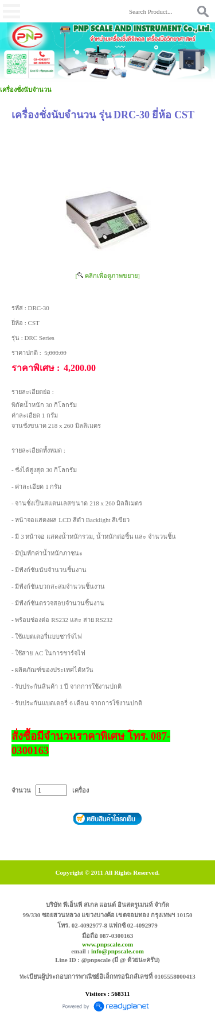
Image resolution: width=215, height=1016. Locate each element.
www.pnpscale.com (107, 944)
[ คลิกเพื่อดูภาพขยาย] (107, 275)
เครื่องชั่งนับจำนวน (26, 89)
